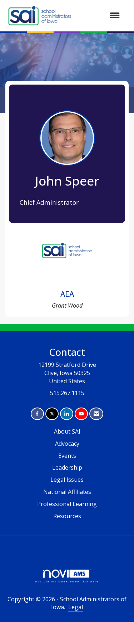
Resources (67, 516)
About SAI (67, 431)
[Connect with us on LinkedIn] (66, 414)
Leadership (67, 467)
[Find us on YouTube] (81, 414)
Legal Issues (67, 480)
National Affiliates (67, 492)
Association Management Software (67, 576)
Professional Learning (67, 504)
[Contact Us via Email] (96, 414)
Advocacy (67, 443)
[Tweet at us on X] (52, 414)
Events (67, 456)
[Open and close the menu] (100, 15)
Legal (75, 607)
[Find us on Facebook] (37, 414)
